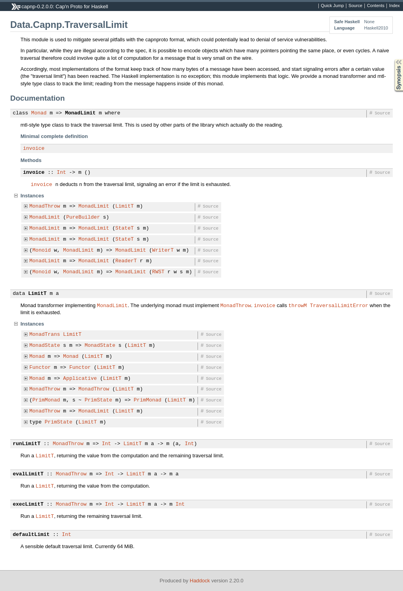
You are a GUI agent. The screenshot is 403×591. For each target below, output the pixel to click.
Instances (32, 196)
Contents (376, 6)
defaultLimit (31, 534)
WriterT (163, 250)
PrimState (98, 400)
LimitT (124, 206)
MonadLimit (80, 113)
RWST (158, 272)
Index (394, 6)
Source (355, 6)
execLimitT (28, 504)
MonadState (45, 345)
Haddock (200, 581)
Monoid (41, 250)
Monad (38, 113)
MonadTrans (45, 334)
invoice (34, 148)
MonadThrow (45, 206)
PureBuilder (83, 217)
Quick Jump (332, 6)
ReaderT (126, 261)
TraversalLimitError (339, 305)
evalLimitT (28, 474)
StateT (124, 228)
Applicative (80, 378)
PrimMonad (46, 400)
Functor (40, 367)
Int (61, 172)
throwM (297, 305)
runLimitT (27, 443)
